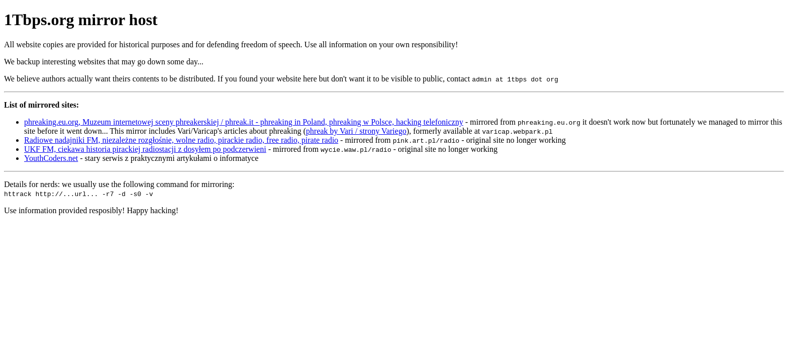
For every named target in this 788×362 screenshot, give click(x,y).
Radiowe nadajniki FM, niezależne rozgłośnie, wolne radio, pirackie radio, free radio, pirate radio (181, 140)
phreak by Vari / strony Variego (356, 131)
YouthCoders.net (51, 158)
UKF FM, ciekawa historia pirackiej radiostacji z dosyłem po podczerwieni (145, 149)
